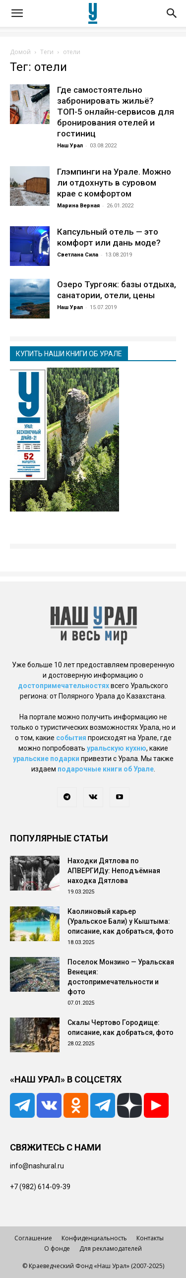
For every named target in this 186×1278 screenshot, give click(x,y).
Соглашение (33, 1238)
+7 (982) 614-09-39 (40, 1187)
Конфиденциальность (94, 1238)
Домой (20, 52)
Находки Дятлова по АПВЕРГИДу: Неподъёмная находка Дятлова (113, 871)
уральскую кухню (116, 748)
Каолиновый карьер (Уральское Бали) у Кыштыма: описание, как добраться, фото (120, 921)
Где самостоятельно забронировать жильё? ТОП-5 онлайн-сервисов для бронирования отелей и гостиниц (115, 111)
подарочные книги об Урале (106, 769)
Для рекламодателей (110, 1248)
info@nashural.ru (37, 1166)
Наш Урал (70, 145)
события (71, 738)
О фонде (57, 1248)
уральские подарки (46, 759)
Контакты (150, 1238)
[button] (17, 13)
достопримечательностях (63, 686)
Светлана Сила (77, 255)
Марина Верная (78, 205)
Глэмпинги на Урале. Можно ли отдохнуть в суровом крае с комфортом (114, 182)
